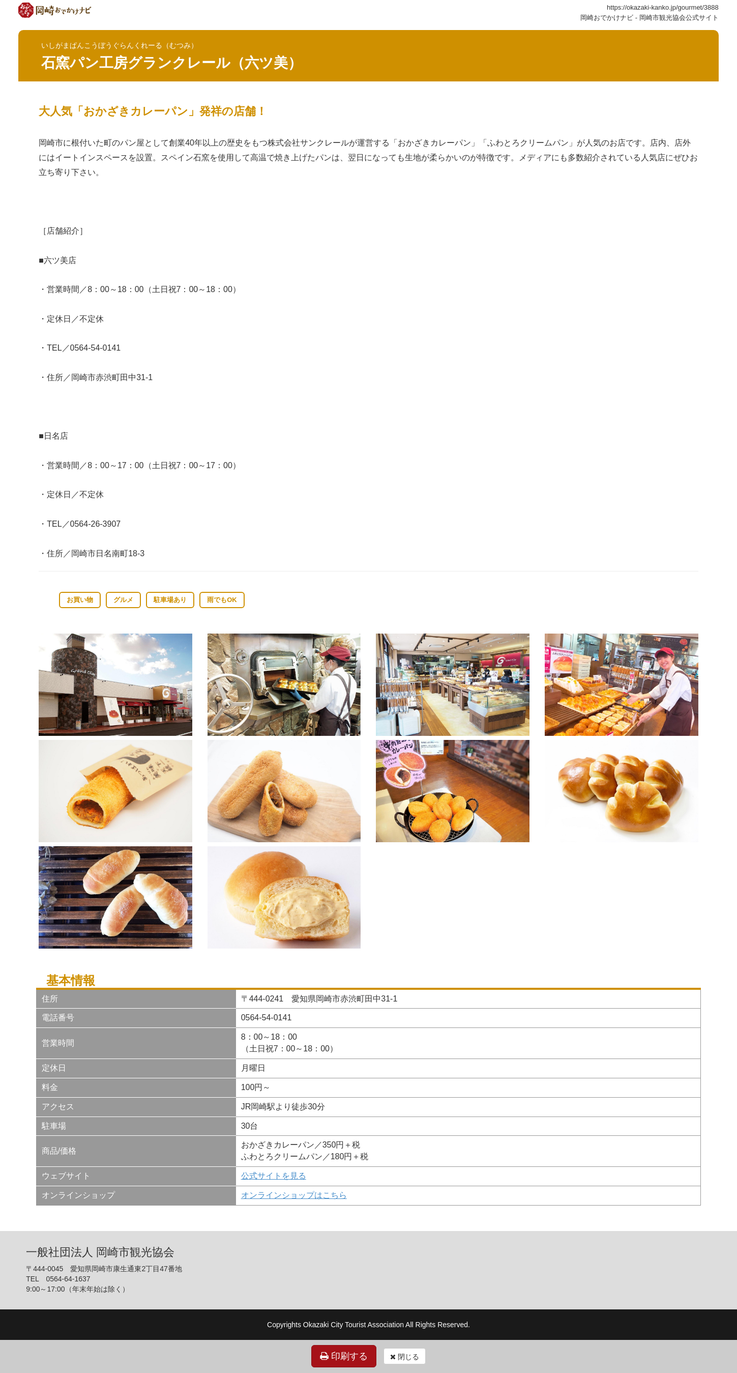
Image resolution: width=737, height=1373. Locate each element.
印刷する (344, 1356)
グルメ (123, 600)
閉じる (404, 1357)
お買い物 (80, 600)
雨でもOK (222, 600)
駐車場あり (170, 600)
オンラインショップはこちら (294, 1195)
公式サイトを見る (273, 1175)
